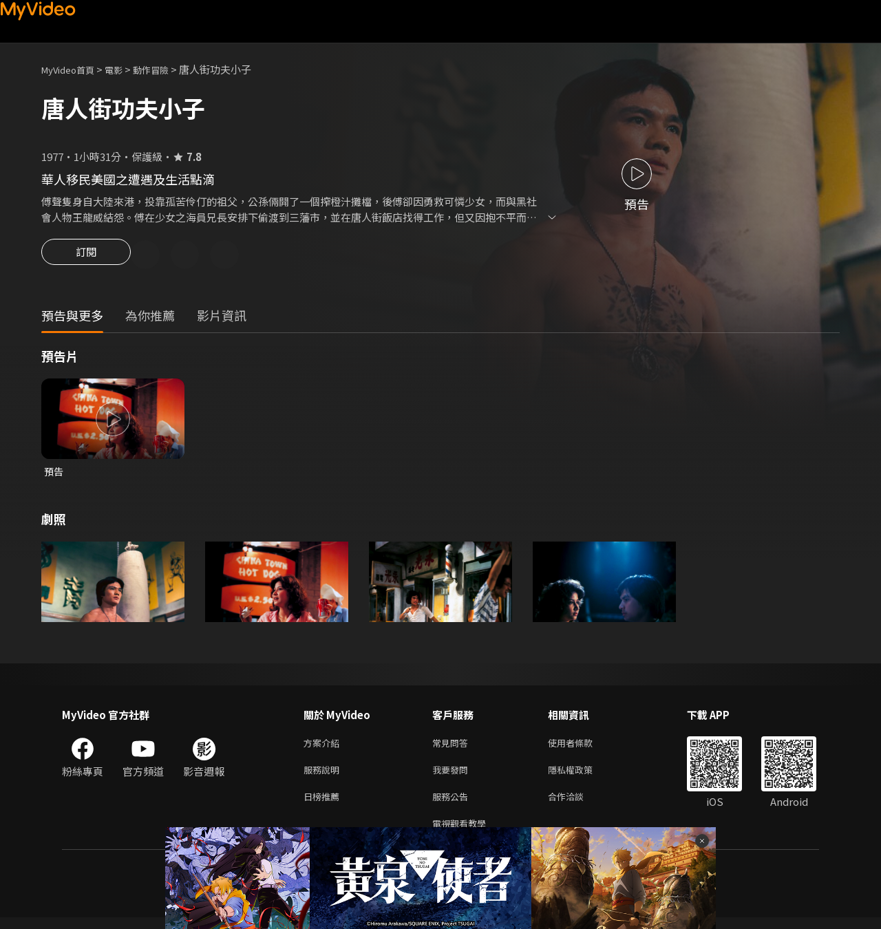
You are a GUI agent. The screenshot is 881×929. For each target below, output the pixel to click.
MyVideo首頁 (72, 69)
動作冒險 (166, 69)
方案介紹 (324, 747)
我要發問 (453, 776)
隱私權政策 (582, 776)
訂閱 (86, 256)
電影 (124, 69)
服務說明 (324, 776)
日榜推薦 (324, 805)
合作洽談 (576, 805)
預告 (54, 474)
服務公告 (453, 805)
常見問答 (453, 747)
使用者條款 (582, 747)
